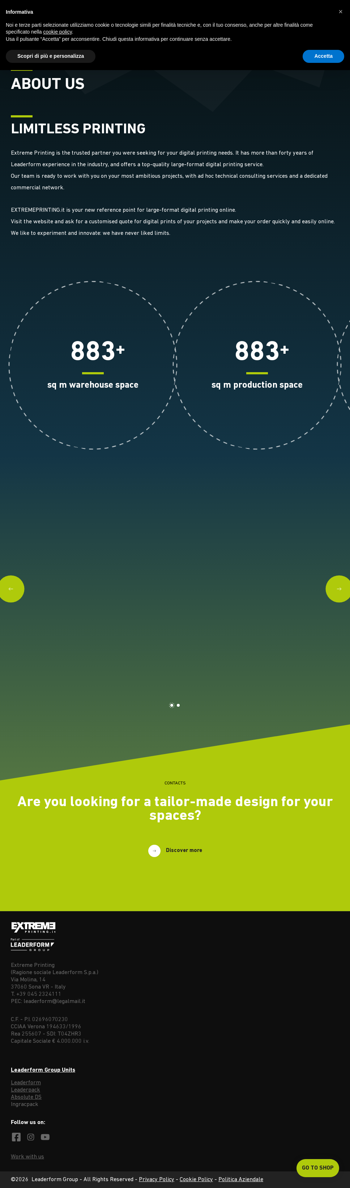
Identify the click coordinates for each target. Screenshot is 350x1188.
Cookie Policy (196, 1180)
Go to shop (318, 1168)
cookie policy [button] (57, 32)
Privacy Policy (156, 1180)
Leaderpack (25, 1090)
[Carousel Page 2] (178, 705)
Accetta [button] (323, 56)
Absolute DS (26, 1097)
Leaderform (26, 1083)
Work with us (27, 1157)
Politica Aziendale (240, 1180)
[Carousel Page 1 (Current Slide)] (171, 705)
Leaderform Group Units (43, 1070)
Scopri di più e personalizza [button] (50, 56)
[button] (340, 11)
